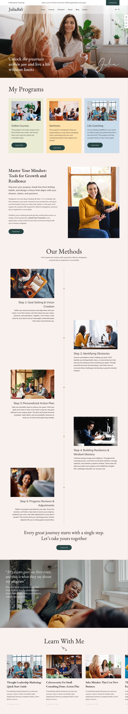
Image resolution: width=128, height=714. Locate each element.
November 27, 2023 (13, 704)
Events (84, 10)
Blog (77, 10)
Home (43, 10)
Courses (51, 10)
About (70, 10)
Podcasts (61, 10)
